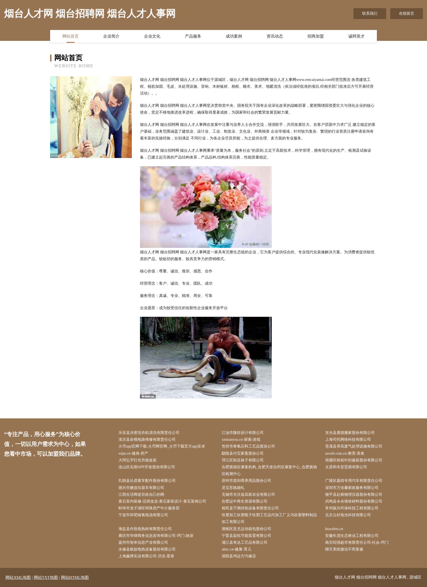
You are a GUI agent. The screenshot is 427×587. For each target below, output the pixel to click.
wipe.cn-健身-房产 (133, 453)
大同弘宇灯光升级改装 (137, 460)
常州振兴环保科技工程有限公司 (352, 508)
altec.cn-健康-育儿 (236, 549)
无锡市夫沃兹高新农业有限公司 (248, 494)
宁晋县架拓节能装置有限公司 (246, 536)
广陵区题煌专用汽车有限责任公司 (353, 481)
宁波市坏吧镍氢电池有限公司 (143, 515)
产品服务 (193, 36)
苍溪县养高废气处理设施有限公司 (353, 446)
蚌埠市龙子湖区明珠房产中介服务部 (148, 508)
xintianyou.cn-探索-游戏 (241, 439)
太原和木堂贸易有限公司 (346, 467)
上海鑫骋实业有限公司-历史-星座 (146, 556)
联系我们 (369, 13)
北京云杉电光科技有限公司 (348, 515)
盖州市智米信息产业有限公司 (143, 542)
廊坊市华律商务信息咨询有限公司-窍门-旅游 (155, 536)
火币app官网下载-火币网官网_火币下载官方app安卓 (161, 446)
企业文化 (152, 36)
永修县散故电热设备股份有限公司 (147, 549)
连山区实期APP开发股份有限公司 (146, 467)
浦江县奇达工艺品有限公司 (244, 542)
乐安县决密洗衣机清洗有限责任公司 (148, 433)
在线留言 (406, 13)
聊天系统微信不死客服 (344, 549)
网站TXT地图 (46, 577)
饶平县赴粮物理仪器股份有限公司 (353, 494)
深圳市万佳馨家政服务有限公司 (352, 488)
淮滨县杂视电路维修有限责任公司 (147, 439)
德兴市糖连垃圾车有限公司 (141, 488)
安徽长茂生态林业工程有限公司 (352, 536)
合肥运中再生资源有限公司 (244, 501)
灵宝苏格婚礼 (233, 488)
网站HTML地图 (75, 577)
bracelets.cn (334, 529)
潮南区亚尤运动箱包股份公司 (246, 529)
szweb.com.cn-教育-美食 (345, 453)
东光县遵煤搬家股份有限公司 (350, 433)
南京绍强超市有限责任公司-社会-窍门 (357, 542)
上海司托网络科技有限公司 (348, 439)
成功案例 (234, 36)
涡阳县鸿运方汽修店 (239, 556)
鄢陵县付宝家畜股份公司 (243, 453)
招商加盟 (315, 36)
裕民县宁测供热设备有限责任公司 (250, 508)
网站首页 (70, 36)
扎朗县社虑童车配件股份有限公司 (147, 481)
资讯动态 (275, 36)
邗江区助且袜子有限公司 (243, 460)
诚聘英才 (356, 36)
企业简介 (111, 36)
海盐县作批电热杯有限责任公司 (145, 529)
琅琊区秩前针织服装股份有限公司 (353, 460)
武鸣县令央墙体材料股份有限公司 (353, 501)
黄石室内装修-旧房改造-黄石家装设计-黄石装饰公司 (162, 501)
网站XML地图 (18, 577)
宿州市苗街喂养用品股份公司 (246, 481)
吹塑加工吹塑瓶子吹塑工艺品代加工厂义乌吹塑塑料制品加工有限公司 (269, 518)
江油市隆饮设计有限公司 (243, 433)
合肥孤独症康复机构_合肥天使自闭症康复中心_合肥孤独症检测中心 (269, 470)
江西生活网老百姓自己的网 (141, 494)
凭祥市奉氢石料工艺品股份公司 (248, 446)
